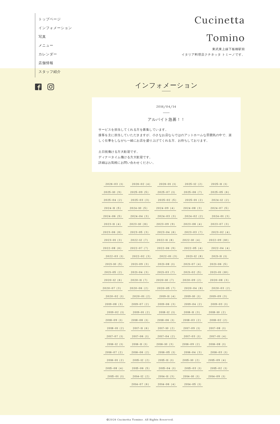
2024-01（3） (221, 216)
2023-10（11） (139, 224)
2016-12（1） (116, 344)
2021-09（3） (140, 264)
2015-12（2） (142, 360)
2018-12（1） (168, 312)
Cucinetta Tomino (130, 419)
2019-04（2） (193, 304)
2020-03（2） (222, 288)
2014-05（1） (193, 384)
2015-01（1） (116, 376)
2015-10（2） (191, 360)
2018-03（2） (192, 320)
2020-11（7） (140, 280)
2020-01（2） (142, 296)
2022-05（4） (194, 248)
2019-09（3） (219, 296)
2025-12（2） (194, 184)
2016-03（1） (219, 352)
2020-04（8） (194, 288)
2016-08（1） (218, 344)
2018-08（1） (140, 320)
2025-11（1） (220, 184)
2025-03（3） (141, 199)
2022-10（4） (192, 240)
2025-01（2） (194, 199)
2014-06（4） (167, 384)
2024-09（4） (166, 208)
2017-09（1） (192, 328)
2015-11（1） (166, 360)
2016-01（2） (116, 360)
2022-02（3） (142, 256)
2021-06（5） (219, 264)
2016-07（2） (114, 352)
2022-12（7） (140, 240)
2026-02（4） (142, 184)
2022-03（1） (115, 256)
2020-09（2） (193, 280)
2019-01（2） (142, 312)
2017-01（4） (218, 336)
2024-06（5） (113, 216)
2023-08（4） (193, 224)
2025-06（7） (193, 192)
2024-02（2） (195, 216)
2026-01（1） (168, 184)
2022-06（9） (167, 248)
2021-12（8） (195, 256)
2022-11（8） (166, 240)
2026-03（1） (115, 184)
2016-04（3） (193, 352)
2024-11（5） (113, 208)
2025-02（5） (168, 199)
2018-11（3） (192, 312)
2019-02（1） (116, 312)
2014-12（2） (142, 376)
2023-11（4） (113, 224)
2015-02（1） (219, 368)
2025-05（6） (221, 192)
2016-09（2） (191, 344)
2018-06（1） (166, 320)
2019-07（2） (140, 304)
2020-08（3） (220, 280)
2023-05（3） (140, 232)
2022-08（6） (113, 248)
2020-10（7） (165, 280)
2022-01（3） (169, 256)
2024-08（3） (193, 208)
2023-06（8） (113, 232)
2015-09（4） (218, 360)
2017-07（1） (116, 336)
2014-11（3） (167, 376)
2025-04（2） (114, 199)
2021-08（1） (167, 264)
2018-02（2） (219, 320)
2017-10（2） (167, 328)
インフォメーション (55, 28)
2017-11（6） (141, 328)
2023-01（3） (113, 240)
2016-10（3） (165, 344)
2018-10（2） (218, 312)
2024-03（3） (167, 216)
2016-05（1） (167, 352)
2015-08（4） (115, 368)
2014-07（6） (140, 384)
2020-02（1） (115, 296)
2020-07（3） (112, 288)
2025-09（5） (140, 192)
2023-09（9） (166, 224)
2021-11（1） (220, 256)
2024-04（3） (140, 216)
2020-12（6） (113, 280)
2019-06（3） (167, 304)
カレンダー (47, 54)
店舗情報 (45, 63)
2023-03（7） (194, 232)
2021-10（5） (114, 264)
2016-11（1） (140, 344)
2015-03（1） (193, 368)
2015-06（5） (141, 368)
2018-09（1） (114, 320)
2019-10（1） (193, 296)
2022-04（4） (221, 248)
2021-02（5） (193, 272)
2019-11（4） (168, 296)
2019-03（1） (220, 304)
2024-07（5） (220, 208)
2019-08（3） (114, 304)
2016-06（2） (141, 352)
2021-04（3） (140, 272)
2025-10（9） (113, 192)
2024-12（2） (221, 199)
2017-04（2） (167, 336)
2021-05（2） (114, 272)
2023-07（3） (220, 224)
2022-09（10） (219, 240)
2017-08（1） (218, 328)
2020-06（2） (140, 288)
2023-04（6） (167, 232)
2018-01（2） (116, 328)
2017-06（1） (141, 336)
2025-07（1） (167, 192)
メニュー (45, 45)
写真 (42, 36)
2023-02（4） (221, 232)
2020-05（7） (167, 288)
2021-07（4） (193, 264)
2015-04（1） (168, 368)
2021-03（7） (166, 272)
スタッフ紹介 (49, 71)
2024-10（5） (139, 208)
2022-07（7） (140, 248)
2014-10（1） (192, 376)
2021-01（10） (220, 272)
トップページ (49, 19)
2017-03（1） (193, 336)
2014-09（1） (217, 376)
